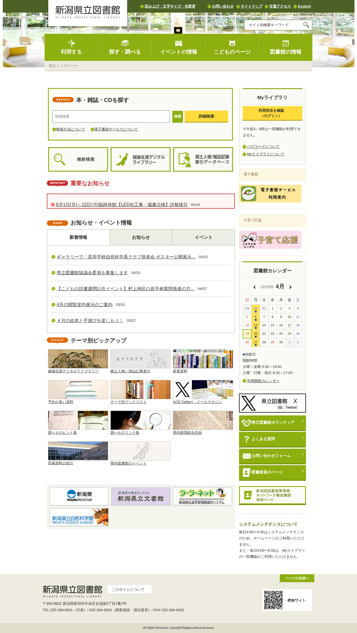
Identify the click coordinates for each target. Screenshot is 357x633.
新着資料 (203, 361)
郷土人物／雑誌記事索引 (140, 361)
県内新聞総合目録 (203, 423)
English (304, 6)
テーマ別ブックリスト (140, 392)
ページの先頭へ (297, 578)
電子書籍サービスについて (116, 129)
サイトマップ (251, 6)
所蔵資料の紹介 (78, 453)
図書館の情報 (285, 47)
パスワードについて (263, 146)
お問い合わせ (223, 6)
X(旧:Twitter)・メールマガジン (203, 392)
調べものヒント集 (78, 423)
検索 (177, 116)
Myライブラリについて (265, 154)
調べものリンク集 (140, 423)
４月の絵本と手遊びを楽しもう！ (90, 320)
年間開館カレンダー (263, 381)
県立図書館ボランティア (268, 422)
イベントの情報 (178, 47)
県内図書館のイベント (140, 453)
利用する (71, 47)
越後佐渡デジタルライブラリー (78, 361)
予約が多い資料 (78, 392)
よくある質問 (258, 439)
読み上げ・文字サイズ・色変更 (170, 6)
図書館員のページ (262, 472)
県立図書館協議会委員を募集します (92, 272)
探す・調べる (125, 47)
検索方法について (70, 129)
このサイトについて (128, 589)
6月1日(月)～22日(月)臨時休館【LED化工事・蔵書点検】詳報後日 (122, 204)
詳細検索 (206, 116)
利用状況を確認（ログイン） (271, 113)
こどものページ (232, 47)
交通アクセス (280, 6)
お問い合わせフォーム (266, 456)
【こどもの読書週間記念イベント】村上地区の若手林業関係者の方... (125, 288)
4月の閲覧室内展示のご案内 (85, 304)
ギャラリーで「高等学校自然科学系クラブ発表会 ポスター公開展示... (126, 256)
